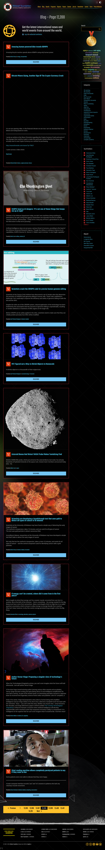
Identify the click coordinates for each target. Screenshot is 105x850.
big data (86, 121)
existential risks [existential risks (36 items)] (86, 61)
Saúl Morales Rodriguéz (15, 319)
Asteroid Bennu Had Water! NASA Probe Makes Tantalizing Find (37, 454)
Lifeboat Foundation (14, 844)
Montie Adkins (13, 716)
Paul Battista (90, 168)
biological (86, 124)
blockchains (87, 133)
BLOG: (42, 832)
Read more (36, 62)
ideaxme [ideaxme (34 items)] (84, 65)
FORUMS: (64, 837)
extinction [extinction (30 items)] (91, 60)
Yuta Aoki (89, 191)
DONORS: (64, 832)
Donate (69, 7)
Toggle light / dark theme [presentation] (100, 2)
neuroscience (34, 790)
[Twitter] (90, 844)
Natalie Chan (90, 205)
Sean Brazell (89, 202)
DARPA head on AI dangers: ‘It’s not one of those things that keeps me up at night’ (38, 210)
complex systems (89, 139)
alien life (86, 107)
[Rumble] (100, 844)
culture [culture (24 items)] (97, 59)
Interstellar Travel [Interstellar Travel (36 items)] (97, 65)
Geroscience (87, 237)
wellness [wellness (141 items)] (96, 78)
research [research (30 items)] (92, 74)
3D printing (87, 90)
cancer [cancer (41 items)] (89, 59)
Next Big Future (88, 243)
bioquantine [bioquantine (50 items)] (95, 52)
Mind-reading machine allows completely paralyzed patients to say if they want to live (38, 771)
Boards (47, 7)
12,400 (56, 808)
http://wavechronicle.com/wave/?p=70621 (20, 145)
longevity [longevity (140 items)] (91, 70)
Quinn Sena (89, 161)
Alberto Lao (12, 468)
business (86, 134)
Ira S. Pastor (89, 220)
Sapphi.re (29, 844)
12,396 (32, 808)
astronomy (87, 114)
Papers (64, 7)
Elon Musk (87, 98)
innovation (27, 550)
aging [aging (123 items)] (85, 51)
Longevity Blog (88, 239)
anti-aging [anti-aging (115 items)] (97, 51)
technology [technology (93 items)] (96, 76)
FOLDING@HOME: (66, 834)
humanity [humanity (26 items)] (99, 63)
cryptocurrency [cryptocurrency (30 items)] (93, 59)
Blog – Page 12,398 (52, 17)
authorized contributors (36, 34)
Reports (59, 7)
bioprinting (87, 127)
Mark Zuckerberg (89, 104)
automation (87, 117)
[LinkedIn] (94, 844)
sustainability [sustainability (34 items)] (89, 76)
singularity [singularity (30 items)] (98, 74)
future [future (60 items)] (95, 61)
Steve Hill (89, 207)
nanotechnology (25, 374)
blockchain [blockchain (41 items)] (98, 57)
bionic (85, 126)
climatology (87, 138)
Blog (43, 7)
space (18, 468)
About (39, 7)
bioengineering (88, 122)
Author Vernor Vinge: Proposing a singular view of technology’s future (37, 677)
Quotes (86, 7)
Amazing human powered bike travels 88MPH (30, 46)
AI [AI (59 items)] (87, 51)
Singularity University (90, 100)
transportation (24, 57)
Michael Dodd (13, 163)
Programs (53, 7)
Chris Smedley (90, 222)
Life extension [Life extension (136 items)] (95, 67)
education (26, 614)
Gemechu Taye (90, 170)
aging (85, 105)
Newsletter (80, 7)
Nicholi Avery (13, 57)
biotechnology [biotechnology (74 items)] (87, 57)
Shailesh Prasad (91, 166)
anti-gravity (87, 109)
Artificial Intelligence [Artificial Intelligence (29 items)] (89, 52)
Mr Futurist (87, 241)
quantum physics (32, 614)
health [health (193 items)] (87, 63)
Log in (26, 34)
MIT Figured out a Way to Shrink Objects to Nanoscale (33, 364)
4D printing (87, 92)
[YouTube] (97, 844)
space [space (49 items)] (85, 76)
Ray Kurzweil (87, 97)
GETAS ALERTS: (86, 829)
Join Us (74, 7)
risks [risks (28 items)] (95, 74)
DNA (85, 95)
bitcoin (18, 163)
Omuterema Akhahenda (89, 184)
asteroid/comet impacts (91, 112)
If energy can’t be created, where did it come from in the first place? (36, 594)
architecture (87, 110)
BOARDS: (85, 832)
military (17, 236)
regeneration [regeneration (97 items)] (87, 74)
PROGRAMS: (85, 834)
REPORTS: (43, 834)
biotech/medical (25, 319)
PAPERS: (43, 837)
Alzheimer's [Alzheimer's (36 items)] (91, 51)
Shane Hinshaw (13, 790)
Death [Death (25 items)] (99, 59)
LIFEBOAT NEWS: (44, 829)
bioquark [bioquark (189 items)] (89, 55)
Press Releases (98, 7)
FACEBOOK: (23, 829)
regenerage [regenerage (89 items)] (95, 72)
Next (38, 811)
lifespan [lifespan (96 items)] (85, 70)
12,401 (62, 808)
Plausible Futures (89, 245)
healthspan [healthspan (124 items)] (94, 63)
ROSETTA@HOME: (24, 837)
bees (85, 119)
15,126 (31, 811)
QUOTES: (85, 837)
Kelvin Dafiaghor (91, 172)
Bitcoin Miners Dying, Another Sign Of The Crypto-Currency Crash (37, 75)
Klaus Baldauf (90, 187)
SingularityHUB (88, 247)
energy (18, 57)
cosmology (21, 614)
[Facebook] (87, 844)
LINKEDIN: (64, 829)
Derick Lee (12, 236)
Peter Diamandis (88, 93)
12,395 (26, 808)
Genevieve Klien (13, 614)
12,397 (38, 808)
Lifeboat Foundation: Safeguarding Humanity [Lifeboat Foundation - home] (17, 6)
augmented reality (89, 116)
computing (28, 790)
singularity (25, 716)
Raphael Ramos (90, 200)
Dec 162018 (8, 46)
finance (30, 163)
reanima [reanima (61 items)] (90, 72)
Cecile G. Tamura (91, 189)
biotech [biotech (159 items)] (95, 55)
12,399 (50, 808)
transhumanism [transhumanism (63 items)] (89, 78)
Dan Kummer (90, 181)
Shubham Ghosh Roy (92, 159)
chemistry (86, 136)
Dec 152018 (8, 289)
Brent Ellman (90, 209)
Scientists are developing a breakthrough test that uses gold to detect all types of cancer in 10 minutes (37, 519)
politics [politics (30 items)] (86, 72)
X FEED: (22, 832)
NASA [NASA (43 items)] (96, 70)
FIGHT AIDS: (23, 834)
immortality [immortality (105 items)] (90, 65)
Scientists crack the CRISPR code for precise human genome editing (39, 289)
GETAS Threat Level (9, 832)
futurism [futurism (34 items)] (98, 61)
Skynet (86, 102)
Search (100, 29)
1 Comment (32, 374)
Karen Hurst (89, 174)
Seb (87, 211)
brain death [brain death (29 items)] (85, 59)
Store (91, 7)
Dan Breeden (90, 163)
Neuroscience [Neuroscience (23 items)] (99, 70)
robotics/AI (22, 236)
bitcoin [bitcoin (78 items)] (93, 57)
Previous (13, 808)
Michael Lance (90, 214)
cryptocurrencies (24, 163)
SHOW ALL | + (86, 225)
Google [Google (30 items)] (83, 63)
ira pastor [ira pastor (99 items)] (87, 67)
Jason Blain (89, 216)
